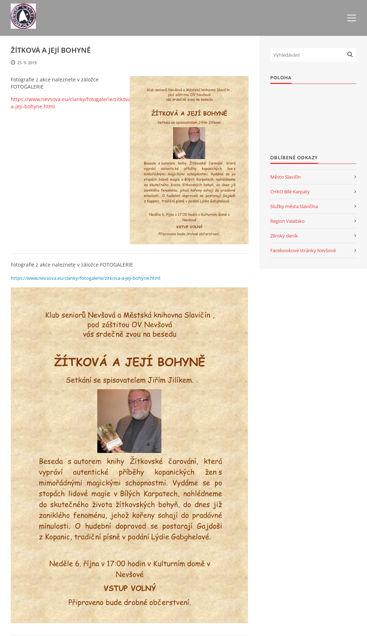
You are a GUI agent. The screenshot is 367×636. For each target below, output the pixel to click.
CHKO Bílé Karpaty (290, 191)
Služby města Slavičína (294, 206)
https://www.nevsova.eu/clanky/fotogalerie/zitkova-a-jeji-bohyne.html (72, 103)
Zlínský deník (284, 235)
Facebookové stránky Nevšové (303, 250)
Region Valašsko (287, 221)
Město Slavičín (285, 177)
